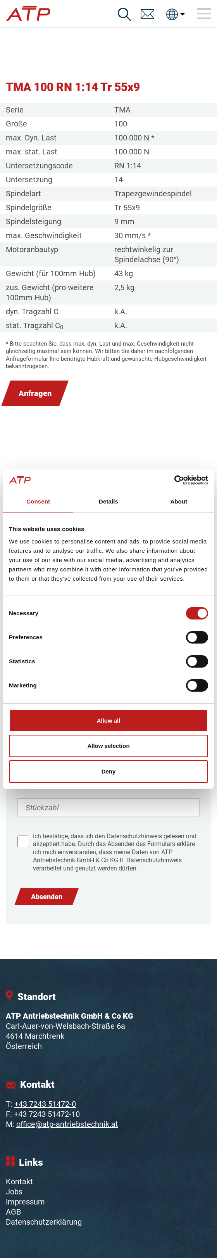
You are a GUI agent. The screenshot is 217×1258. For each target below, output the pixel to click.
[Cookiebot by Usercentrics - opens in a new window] (174, 480)
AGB (13, 1211)
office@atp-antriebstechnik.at (67, 1124)
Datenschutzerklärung (44, 1222)
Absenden (46, 897)
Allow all (109, 720)
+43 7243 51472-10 (47, 1114)
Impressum (25, 1201)
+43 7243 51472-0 (45, 1104)
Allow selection (108, 745)
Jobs (14, 1191)
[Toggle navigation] (204, 14)
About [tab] (178, 501)
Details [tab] (108, 501)
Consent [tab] (38, 501)
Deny (109, 771)
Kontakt (19, 1181)
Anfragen (35, 393)
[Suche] (124, 14)
